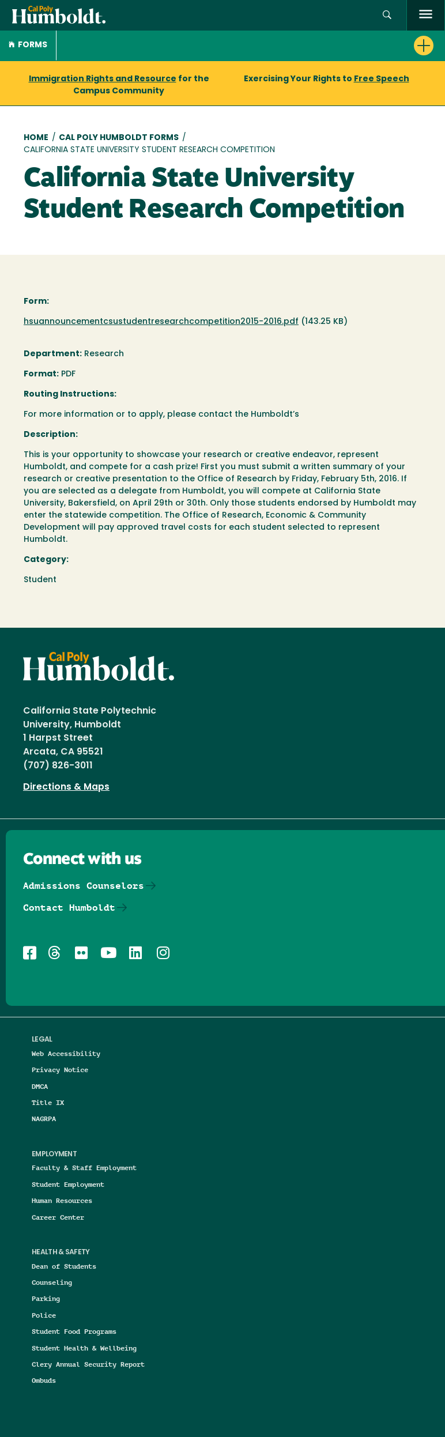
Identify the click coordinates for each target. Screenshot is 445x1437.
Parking (46, 1298)
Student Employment (68, 1184)
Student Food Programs (74, 1331)
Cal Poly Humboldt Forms (119, 138)
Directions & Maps (66, 787)
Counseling (52, 1282)
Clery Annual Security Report (88, 1364)
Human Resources (62, 1200)
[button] (387, 15)
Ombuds (44, 1380)
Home (36, 138)
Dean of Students (64, 1266)
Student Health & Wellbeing (84, 1348)
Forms (28, 45)
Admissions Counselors (83, 885)
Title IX (48, 1102)
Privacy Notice (60, 1069)
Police (44, 1315)
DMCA (40, 1086)
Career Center (58, 1217)
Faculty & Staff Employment (84, 1167)
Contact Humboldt (69, 907)
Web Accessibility (66, 1053)
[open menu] (425, 15)
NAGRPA (44, 1118)
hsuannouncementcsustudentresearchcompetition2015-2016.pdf (161, 322)
